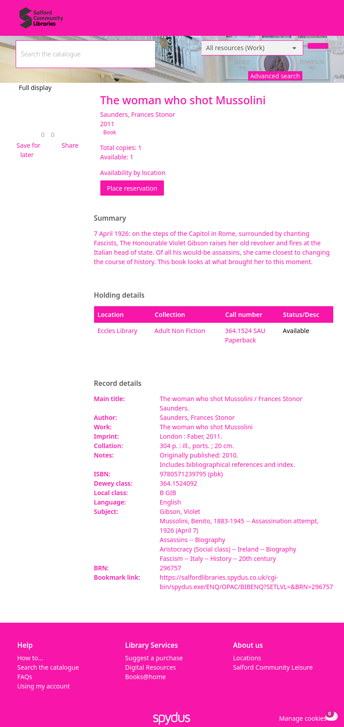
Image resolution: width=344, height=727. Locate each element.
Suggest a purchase (154, 658)
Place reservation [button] (135, 187)
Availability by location (133, 172)
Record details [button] (118, 384)
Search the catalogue (48, 667)
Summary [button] (110, 218)
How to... (30, 658)
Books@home (145, 676)
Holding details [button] (119, 295)
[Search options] (252, 48)
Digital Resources (150, 667)
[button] (27, 150)
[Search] (318, 46)
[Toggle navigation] (323, 21)
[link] (42, 134)
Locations (247, 658)
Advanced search (275, 76)
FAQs (24, 676)
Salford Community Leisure (273, 667)
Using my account (43, 686)
